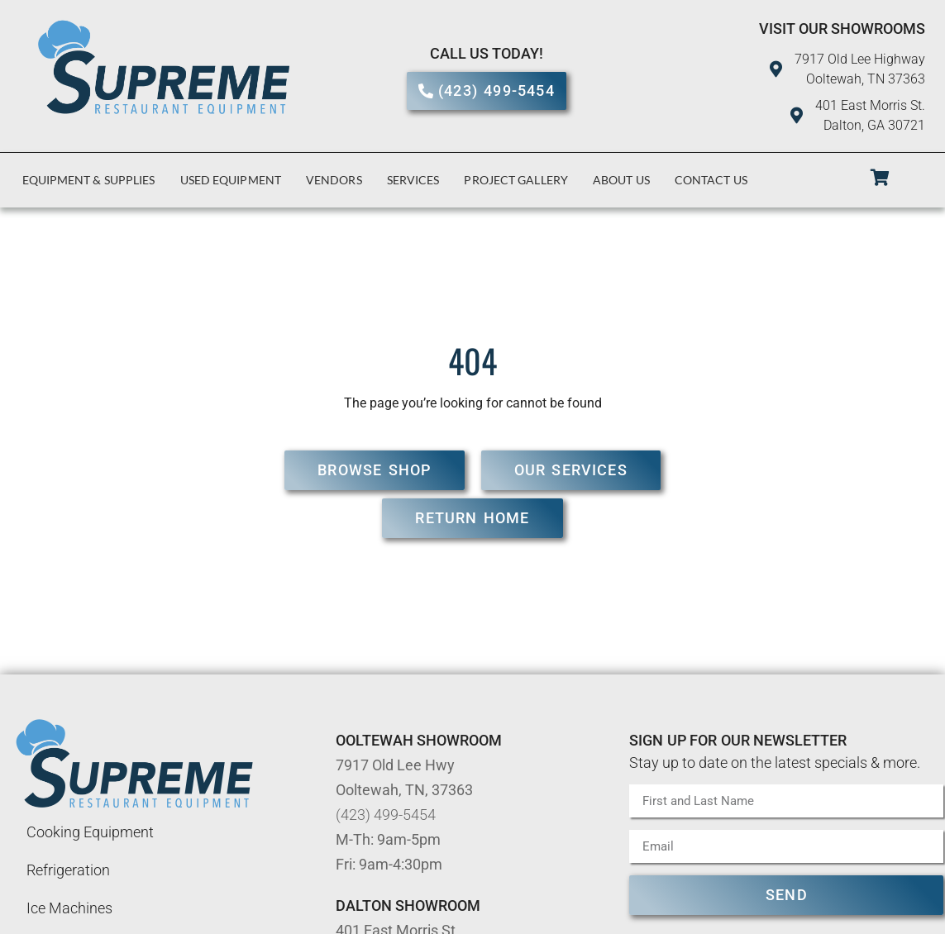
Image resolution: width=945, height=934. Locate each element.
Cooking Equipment (90, 832)
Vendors (334, 180)
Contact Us (711, 180)
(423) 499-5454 (386, 814)
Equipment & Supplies (88, 180)
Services (413, 180)
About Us (621, 180)
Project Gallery (516, 180)
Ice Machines (69, 908)
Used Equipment (230, 180)
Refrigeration (68, 870)
